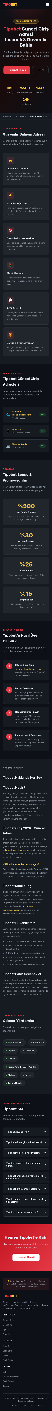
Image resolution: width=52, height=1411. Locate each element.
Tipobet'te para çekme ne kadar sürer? (26, 1164)
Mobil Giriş (7, 1325)
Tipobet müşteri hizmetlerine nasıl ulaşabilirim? (26, 1200)
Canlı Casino (8, 1360)
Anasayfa (7, 116)
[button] (47, 4)
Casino (6, 1355)
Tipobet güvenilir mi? (26, 1131)
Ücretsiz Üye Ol (26, 1257)
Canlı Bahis (8, 1351)
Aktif (42, 414)
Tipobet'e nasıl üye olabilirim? (26, 1212)
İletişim (6, 1386)
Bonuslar (7, 1334)
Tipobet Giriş (20, 116)
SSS (5, 1372)
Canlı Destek (8, 1381)
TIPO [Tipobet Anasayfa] (10, 4)
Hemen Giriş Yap (17, 70)
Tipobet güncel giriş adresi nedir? (26, 1142)
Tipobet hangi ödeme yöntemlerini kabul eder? (26, 1177)
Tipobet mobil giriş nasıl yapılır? (26, 1152)
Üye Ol (40, 70)
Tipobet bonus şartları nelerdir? (26, 1188)
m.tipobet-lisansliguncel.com (28, 669)
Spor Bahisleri (9, 1346)
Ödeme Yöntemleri (11, 1377)
